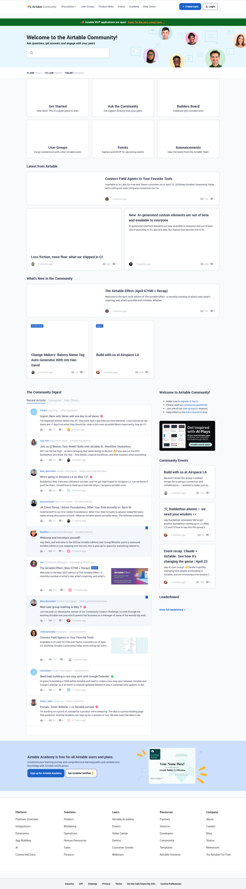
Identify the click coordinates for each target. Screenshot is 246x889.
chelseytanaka (48, 631)
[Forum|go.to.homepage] (42, 6)
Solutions (70, 812)
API (81, 883)
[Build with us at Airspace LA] (123, 349)
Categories (54, 400)
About (210, 819)
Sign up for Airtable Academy (46, 773)
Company (212, 812)
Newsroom (212, 847)
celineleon (45, 670)
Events (121, 6)
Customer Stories (122, 847)
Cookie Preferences (170, 883)
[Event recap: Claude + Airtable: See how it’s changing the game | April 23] (187, 566)
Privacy (106, 883)
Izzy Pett (44, 440)
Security (69, 883)
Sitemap (92, 883)
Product (69, 819)
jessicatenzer (47, 501)
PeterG (43, 410)
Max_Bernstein (48, 471)
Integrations (22, 826)
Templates (166, 847)
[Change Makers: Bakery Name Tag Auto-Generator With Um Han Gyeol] (58, 349)
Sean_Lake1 (46, 701)
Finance (69, 854)
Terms (119, 883)
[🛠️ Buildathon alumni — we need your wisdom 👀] (187, 521)
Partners (165, 819)
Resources (166, 812)
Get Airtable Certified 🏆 (82, 773)
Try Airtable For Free (218, 854)
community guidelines (195, 405)
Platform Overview (26, 819)
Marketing (70, 826)
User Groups (88, 6)
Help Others (71, 400)
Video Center (120, 833)
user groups (189, 408)
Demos (116, 840)
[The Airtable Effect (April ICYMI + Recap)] (123, 300)
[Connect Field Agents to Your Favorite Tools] (123, 188)
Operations (70, 833)
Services (165, 826)
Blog (209, 833)
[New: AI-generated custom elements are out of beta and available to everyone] (171, 239)
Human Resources (75, 840)
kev (42, 562)
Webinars (118, 854)
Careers (210, 826)
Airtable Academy (123, 819)
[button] (190, 6)
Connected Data (25, 854)
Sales (67, 847)
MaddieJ (44, 532)
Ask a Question (194, 412)
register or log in (189, 401)
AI (16, 847)
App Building (23, 840)
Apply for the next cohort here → (146, 22)
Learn (115, 812)
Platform (21, 812)
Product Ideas (106, 6)
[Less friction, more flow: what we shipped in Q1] (74, 239)
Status (210, 840)
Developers (166, 833)
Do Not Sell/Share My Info (141, 883)
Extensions (22, 833)
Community (167, 840)
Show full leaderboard (173, 610)
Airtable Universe (170, 854)
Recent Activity (36, 400)
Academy (134, 6)
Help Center (149, 6)
